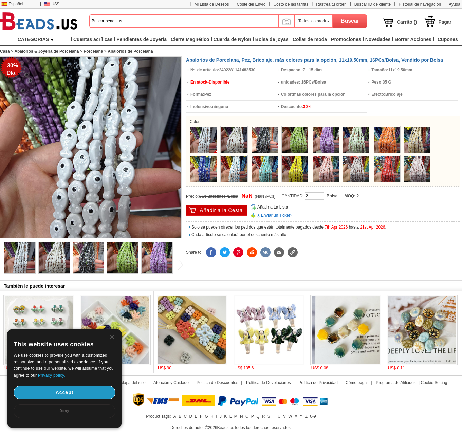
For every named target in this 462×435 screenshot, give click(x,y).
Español (12, 4)
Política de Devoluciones (268, 382)
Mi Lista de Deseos (211, 4)
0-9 (313, 416)
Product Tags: (158, 416)
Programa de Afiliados (395, 382)
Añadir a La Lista (272, 207)
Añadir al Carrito (216, 210)
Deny (64, 411)
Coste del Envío (251, 4)
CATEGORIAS (36, 39)
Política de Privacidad (318, 382)
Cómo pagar (357, 382)
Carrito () (407, 22)
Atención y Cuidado (171, 382)
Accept (65, 392)
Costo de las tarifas (290, 4)
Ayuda (454, 4)
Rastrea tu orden (331, 4)
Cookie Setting (434, 382)
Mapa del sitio (133, 382)
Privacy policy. (51, 375)
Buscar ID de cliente (372, 4)
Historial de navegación (420, 4)
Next (178, 265)
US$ (51, 4)
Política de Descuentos (217, 382)
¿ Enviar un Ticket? (274, 215)
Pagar (444, 22)
